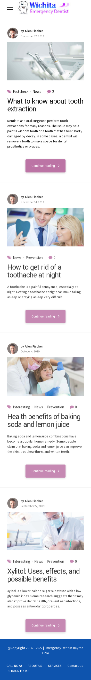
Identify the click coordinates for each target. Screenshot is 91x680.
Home (12, 34)
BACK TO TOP (21, 671)
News (37, 91)
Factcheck (20, 91)
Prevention (34, 260)
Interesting (21, 409)
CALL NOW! (14, 665)
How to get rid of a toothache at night (34, 274)
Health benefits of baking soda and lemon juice (43, 423)
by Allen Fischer (32, 31)
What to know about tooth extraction (45, 105)
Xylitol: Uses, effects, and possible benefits (43, 578)
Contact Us (75, 665)
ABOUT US (35, 665)
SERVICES (55, 665)
